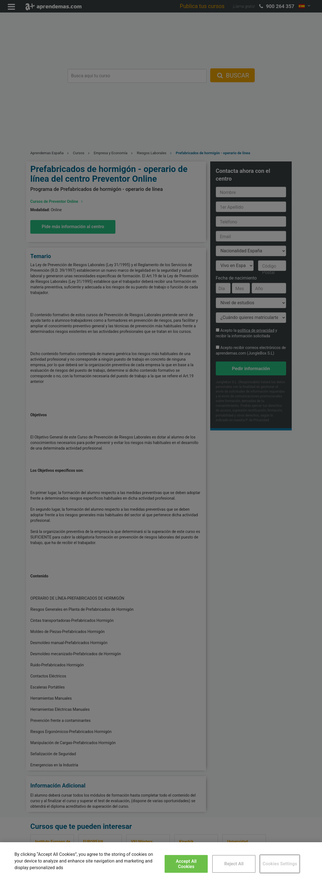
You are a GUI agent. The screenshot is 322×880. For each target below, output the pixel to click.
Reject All (234, 863)
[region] (161, 861)
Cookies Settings (279, 863)
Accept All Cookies (186, 864)
